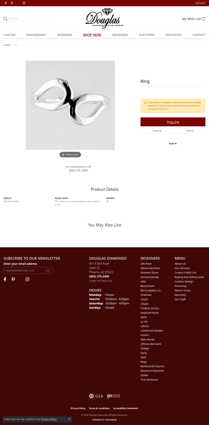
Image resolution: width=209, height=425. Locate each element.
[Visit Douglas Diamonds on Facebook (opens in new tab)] (6, 3)
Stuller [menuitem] (144, 375)
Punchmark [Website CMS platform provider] (111, 420)
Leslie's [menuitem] (145, 335)
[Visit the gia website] (96, 396)
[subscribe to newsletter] (48, 270)
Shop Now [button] (92, 34)
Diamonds (64, 35)
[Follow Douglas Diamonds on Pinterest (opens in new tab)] (12, 3)
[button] (200, 3)
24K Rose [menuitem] (146, 263)
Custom (10, 35)
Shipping (157, 130)
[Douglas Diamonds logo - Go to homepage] (104, 18)
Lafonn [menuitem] (145, 326)
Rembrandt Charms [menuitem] (152, 366)
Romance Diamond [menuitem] (152, 370)
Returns (189, 130)
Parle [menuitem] (144, 353)
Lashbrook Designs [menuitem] (152, 330)
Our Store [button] (146, 35)
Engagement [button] (36, 35)
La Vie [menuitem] (144, 321)
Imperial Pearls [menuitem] (150, 312)
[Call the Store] (99, 276)
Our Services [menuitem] (182, 268)
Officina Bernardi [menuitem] (151, 344)
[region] (70, 105)
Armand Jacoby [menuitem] (150, 277)
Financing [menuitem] (180, 286)
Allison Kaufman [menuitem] (150, 268)
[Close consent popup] (69, 419)
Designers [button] (120, 35)
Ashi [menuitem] (143, 281)
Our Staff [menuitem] (180, 299)
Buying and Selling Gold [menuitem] (189, 277)
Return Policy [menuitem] (183, 290)
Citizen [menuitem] (145, 303)
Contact (198, 35)
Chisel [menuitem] (144, 299)
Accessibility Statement (125, 408)
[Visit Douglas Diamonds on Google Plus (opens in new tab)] (18, 3)
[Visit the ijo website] (113, 396)
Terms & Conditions (99, 408)
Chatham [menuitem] (146, 295)
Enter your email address (20, 263)
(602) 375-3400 (78, 170)
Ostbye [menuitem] (145, 348)
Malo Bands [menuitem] (148, 339)
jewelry (7, 45)
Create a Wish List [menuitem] (185, 272)
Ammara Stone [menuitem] (149, 272)
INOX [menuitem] (144, 317)
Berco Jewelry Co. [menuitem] (151, 290)
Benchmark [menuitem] (147, 286)
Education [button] (173, 35)
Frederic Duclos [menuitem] (150, 308)
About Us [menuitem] (180, 263)
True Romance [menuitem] (149, 379)
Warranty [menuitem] (180, 295)
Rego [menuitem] (144, 361)
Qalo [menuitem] (143, 357)
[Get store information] (100, 280)
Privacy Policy (78, 408)
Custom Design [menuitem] (184, 281)
